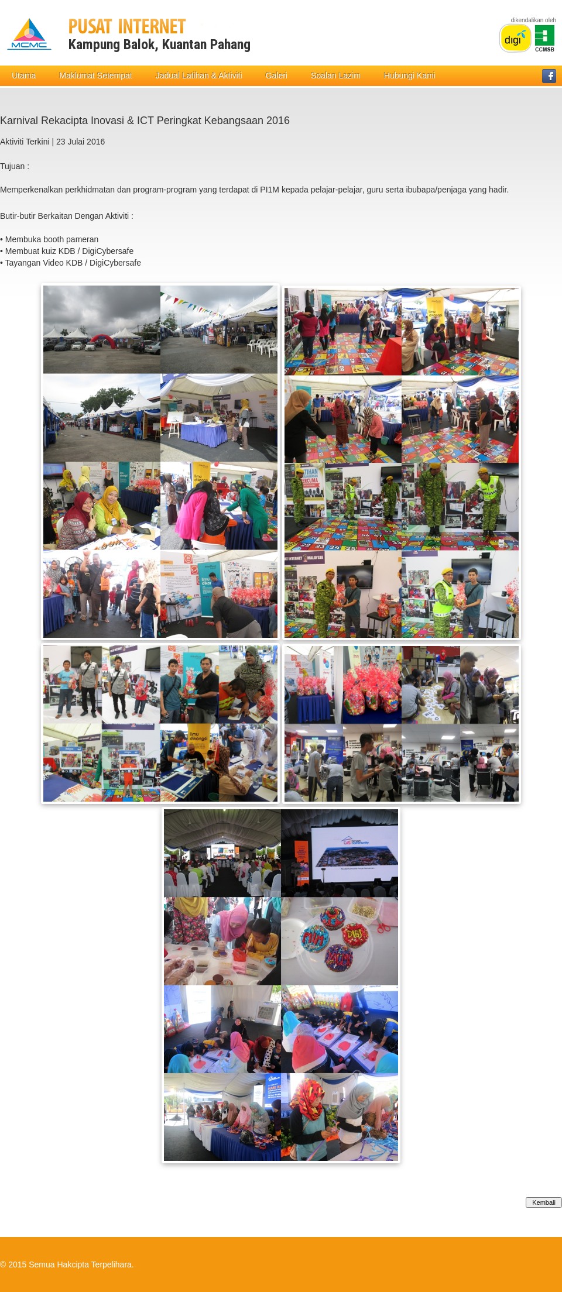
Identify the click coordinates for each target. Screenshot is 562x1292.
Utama (24, 75)
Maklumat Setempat (95, 75)
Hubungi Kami (410, 75)
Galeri (276, 75)
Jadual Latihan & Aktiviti (199, 75)
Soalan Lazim (336, 75)
